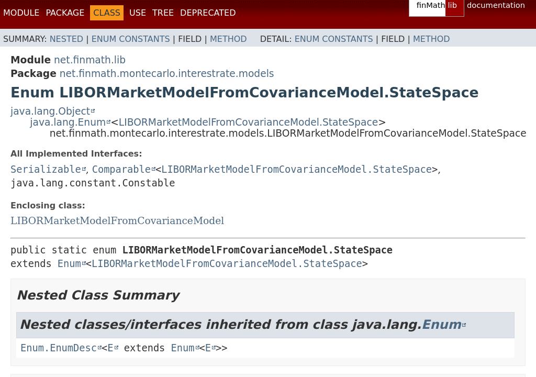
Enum (69, 263)
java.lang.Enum (68, 122)
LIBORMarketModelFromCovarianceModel (117, 220)
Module (21, 13)
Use (137, 13)
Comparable (121, 169)
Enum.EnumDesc (58, 347)
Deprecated (208, 13)
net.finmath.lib (90, 59)
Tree (163, 13)
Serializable (45, 169)
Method (228, 39)
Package (65, 13)
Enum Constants (131, 39)
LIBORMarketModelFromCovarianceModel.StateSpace (248, 122)
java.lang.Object (50, 111)
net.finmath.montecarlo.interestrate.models (167, 73)
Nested (66, 39)
